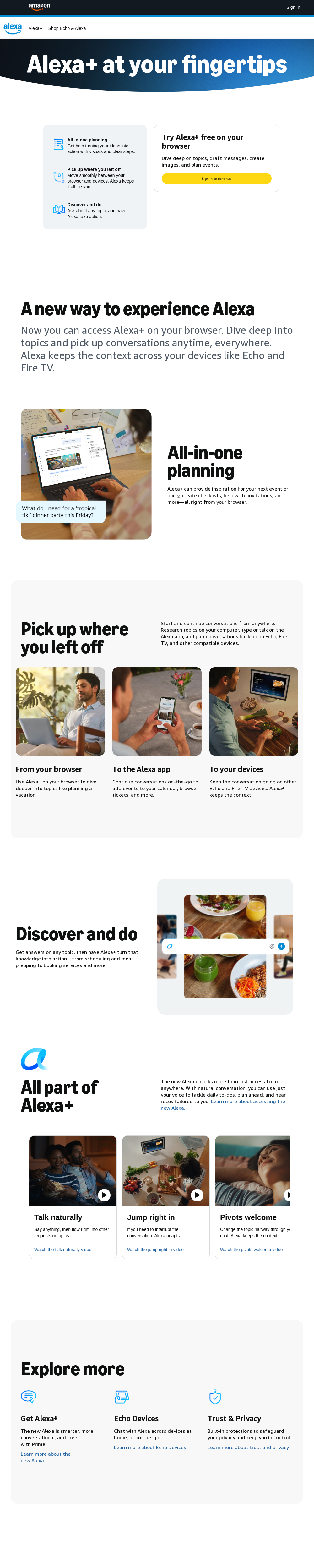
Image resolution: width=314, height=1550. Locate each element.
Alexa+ (35, 28)
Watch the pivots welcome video (251, 1249)
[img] (225, 947)
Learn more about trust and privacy (248, 1447)
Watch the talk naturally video (62, 1249)
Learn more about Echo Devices (150, 1447)
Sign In (293, 7)
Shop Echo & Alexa (67, 28)
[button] (72, 1171)
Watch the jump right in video (155, 1249)
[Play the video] (104, 1195)
